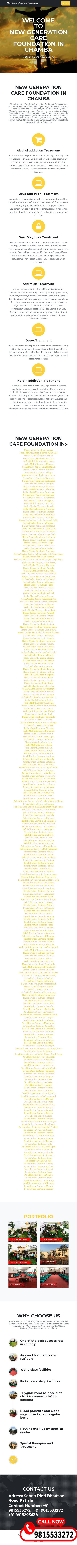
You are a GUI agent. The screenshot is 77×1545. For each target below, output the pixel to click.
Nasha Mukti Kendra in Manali (38, 989)
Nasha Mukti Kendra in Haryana (38, 953)
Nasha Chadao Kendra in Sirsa (38, 621)
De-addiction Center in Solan (38, 1158)
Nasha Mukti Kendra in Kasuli (38, 733)
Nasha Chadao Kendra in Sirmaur (38, 660)
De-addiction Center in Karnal (38, 1090)
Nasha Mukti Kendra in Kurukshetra (38, 705)
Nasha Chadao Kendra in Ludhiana (38, 537)
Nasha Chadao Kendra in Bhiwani (38, 571)
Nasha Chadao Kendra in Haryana (38, 565)
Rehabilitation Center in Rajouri (38, 922)
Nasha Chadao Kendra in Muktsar (38, 545)
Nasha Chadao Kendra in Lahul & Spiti (38, 652)
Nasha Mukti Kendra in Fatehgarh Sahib (39, 453)
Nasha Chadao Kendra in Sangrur (38, 556)
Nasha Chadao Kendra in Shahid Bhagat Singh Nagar (38, 559)
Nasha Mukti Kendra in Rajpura (38, 500)
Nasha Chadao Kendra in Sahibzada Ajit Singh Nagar (38, 554)
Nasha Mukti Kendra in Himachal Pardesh (39, 947)
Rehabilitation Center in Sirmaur (38, 908)
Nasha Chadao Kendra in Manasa (38, 540)
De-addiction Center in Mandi (39, 1149)
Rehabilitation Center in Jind (38, 837)
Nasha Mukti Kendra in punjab (38, 450)
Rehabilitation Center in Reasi (38, 925)
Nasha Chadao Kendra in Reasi (38, 677)
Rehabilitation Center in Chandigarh (38, 877)
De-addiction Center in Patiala (38, 1043)
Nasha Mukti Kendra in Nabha (38, 455)
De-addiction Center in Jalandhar (38, 1026)
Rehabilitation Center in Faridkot (38, 764)
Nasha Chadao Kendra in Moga (38, 542)
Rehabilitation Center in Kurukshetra (38, 846)
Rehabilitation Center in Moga (38, 790)
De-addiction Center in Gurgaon (38, 1076)
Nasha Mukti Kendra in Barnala (38, 503)
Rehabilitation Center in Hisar (38, 832)
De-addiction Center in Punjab (38, 1000)
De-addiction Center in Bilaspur (38, 1130)
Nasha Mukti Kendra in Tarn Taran (38, 475)
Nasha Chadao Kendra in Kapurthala (38, 534)
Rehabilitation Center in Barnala (38, 759)
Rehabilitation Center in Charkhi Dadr (38, 821)
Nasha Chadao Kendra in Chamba (38, 638)
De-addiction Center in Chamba (38, 1132)
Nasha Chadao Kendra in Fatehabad (38, 579)
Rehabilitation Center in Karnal (38, 843)
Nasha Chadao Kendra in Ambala (38, 568)
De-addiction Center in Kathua (38, 1166)
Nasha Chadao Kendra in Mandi (38, 655)
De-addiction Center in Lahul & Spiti (39, 1146)
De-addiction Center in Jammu (38, 1163)
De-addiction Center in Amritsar (38, 1003)
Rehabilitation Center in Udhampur (38, 936)
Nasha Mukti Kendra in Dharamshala (38, 984)
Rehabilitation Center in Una (38, 913)
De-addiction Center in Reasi (38, 1172)
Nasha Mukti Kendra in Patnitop (38, 998)
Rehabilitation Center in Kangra (38, 891)
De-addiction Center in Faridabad (38, 1071)
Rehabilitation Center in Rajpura (38, 941)
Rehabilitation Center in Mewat (38, 851)
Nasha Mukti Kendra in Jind (38, 714)
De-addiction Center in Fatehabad (38, 1073)
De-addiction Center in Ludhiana (38, 1031)
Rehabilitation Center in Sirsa (38, 868)
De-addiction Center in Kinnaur (38, 1141)
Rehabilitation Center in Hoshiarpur (38, 776)
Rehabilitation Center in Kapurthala (39, 781)
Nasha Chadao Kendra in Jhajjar (38, 587)
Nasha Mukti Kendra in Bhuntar (38, 728)
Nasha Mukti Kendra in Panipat (38, 961)
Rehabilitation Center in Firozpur (38, 770)
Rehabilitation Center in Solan (38, 910)
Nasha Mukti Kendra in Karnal (38, 708)
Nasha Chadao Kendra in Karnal (38, 596)
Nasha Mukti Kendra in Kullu (38, 750)
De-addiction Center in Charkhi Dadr (38, 1068)
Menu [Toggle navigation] (66, 3)
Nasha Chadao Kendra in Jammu (38, 669)
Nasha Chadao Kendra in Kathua (38, 672)
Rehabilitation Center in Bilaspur (38, 882)
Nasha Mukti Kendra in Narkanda (38, 731)
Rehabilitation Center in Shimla (38, 905)
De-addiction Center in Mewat (38, 1099)
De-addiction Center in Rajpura (38, 1189)
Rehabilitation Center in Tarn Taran (38, 809)
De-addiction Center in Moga (38, 1037)
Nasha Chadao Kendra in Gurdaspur (38, 526)
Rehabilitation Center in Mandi (38, 902)
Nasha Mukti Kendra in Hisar (38, 958)
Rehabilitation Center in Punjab (38, 753)
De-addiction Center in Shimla (38, 1152)
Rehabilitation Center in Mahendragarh (38, 849)
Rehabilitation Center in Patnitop (38, 933)
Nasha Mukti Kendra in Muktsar (38, 469)
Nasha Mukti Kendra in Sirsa (38, 719)
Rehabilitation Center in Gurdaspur (38, 773)
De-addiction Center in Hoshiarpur (38, 1023)
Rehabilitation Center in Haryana (38, 812)
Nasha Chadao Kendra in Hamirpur (38, 641)
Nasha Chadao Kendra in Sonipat (38, 624)
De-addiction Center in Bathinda (38, 1009)
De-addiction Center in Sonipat (38, 1118)
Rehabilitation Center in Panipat (38, 860)
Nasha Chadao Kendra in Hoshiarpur (39, 528)
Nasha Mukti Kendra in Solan (38, 745)
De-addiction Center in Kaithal (38, 1087)
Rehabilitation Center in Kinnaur (38, 894)
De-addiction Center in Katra (38, 1177)
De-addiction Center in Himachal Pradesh (38, 1127)
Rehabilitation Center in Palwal (38, 854)
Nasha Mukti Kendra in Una (38, 742)
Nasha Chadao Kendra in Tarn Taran (38, 562)
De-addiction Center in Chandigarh (38, 1124)
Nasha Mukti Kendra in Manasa (38, 464)
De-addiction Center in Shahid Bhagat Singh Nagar (39, 1054)
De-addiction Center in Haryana (38, 1059)
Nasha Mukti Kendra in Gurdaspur (38, 492)
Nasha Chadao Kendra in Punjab (38, 506)
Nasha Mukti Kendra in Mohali (38, 978)
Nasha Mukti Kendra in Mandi (38, 986)
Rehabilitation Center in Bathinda (38, 762)
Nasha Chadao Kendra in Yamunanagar (38, 627)
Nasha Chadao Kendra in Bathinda (38, 514)
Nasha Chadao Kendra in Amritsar (38, 509)
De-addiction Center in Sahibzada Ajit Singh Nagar (38, 1048)
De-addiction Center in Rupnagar (38, 1045)
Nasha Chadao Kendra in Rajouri (39, 674)
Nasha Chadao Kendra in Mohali (38, 691)
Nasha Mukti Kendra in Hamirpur (38, 736)
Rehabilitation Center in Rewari (39, 863)
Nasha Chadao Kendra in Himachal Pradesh (38, 632)
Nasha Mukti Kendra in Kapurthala (38, 467)
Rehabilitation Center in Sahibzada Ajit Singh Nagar (38, 801)
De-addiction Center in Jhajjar (38, 1082)
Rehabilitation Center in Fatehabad (38, 826)
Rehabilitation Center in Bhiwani (38, 818)
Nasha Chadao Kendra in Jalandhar (38, 531)
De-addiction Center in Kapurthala (38, 1028)
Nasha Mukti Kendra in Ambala (38, 703)
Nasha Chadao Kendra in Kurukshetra (38, 599)
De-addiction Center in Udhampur (39, 1183)
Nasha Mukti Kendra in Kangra (38, 739)
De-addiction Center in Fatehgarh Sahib (38, 1014)
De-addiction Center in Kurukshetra (38, 1093)
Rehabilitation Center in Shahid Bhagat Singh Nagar (38, 807)
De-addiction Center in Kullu (38, 1144)
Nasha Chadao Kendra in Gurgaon (38, 582)
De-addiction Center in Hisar (38, 1079)
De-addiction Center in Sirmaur (38, 1155)
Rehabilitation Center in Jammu (38, 916)
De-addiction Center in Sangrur (38, 1051)
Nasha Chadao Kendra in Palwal (39, 607)
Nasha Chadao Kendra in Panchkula (38, 610)
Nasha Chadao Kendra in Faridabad (38, 576)
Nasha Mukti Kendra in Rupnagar (38, 461)
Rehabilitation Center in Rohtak (38, 866)
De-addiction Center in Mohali (38, 1186)
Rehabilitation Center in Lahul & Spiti (38, 899)
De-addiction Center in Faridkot (38, 1012)
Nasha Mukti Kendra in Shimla (38, 981)
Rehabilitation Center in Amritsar (39, 756)
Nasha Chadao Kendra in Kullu (38, 649)
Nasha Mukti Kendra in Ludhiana (38, 497)
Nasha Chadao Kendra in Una (38, 666)
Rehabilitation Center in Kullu (38, 896)
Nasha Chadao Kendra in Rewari (38, 615)
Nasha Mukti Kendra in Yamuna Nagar (38, 722)
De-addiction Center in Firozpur (38, 1017)
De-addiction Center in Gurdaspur (38, 1020)
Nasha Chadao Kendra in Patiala (38, 548)
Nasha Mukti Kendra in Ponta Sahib (38, 967)
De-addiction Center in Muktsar (38, 1040)
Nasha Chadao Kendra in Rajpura (38, 694)
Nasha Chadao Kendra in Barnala (38, 512)
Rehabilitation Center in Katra (38, 930)
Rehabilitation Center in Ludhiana (38, 784)
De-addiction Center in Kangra (38, 1138)
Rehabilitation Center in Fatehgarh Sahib (38, 767)
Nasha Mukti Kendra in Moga (38, 472)
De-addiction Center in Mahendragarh (38, 1096)
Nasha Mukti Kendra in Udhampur (38, 995)
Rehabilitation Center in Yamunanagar (38, 874)
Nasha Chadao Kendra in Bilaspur (38, 635)
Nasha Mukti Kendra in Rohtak (38, 725)
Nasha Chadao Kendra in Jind (38, 590)
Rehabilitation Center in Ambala (38, 815)
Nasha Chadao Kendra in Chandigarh (38, 630)
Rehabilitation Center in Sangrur (38, 804)
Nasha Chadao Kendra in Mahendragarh (38, 601)
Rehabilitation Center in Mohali (39, 939)
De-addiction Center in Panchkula (38, 1104)
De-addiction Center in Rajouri (38, 1169)
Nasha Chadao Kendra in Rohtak (38, 618)
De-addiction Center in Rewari (38, 1110)
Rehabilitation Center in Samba (38, 927)
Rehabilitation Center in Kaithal (38, 840)
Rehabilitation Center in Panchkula (38, 857)
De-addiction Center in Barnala (38, 1006)
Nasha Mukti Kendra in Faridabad (38, 711)
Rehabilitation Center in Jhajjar (38, 835)
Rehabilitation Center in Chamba (38, 885)
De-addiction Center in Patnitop (39, 1180)
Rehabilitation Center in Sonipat (38, 871)
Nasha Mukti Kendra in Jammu (38, 950)
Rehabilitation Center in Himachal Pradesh (38, 880)
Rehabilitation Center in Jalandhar (38, 778)
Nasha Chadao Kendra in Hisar (38, 585)
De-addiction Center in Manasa (38, 1034)
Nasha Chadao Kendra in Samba (38, 680)
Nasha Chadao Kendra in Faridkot (38, 517)
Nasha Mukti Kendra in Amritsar (38, 495)
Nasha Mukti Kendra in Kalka (38, 700)
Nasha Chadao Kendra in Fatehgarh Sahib (38, 520)
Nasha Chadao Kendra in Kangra (38, 644)
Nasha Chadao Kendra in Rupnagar (38, 551)
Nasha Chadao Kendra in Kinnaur (38, 646)
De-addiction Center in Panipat (38, 1107)
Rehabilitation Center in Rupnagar (38, 798)
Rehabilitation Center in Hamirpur (38, 888)
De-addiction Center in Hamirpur (38, 1135)
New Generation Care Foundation (22, 3)
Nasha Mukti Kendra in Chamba (39, 955)
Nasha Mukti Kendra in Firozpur (38, 486)
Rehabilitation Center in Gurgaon (38, 829)
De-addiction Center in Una (38, 1161)
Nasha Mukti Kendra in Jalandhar (38, 489)
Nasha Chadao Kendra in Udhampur (38, 689)
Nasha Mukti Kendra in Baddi (39, 748)
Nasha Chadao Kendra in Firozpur (38, 523)
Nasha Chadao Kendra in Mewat (39, 604)
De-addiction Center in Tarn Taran (38, 1057)
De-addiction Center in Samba (38, 1175)
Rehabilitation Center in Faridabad (38, 823)
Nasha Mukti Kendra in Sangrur (39, 483)
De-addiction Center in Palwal (38, 1102)
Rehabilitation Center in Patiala (39, 795)
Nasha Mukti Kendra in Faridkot (38, 458)
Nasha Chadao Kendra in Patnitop (38, 686)
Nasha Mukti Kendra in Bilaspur (38, 969)
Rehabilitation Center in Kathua (38, 919)
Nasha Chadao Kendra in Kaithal (38, 593)
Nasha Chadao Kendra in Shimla (38, 658)
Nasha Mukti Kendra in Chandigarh (38, 975)
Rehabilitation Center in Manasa (38, 787)
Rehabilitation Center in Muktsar (38, 792)
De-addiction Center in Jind (38, 1085)
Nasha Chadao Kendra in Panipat (38, 613)
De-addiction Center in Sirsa (38, 1116)
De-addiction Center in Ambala (38, 1062)
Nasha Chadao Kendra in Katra (38, 683)
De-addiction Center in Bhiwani (38, 1065)
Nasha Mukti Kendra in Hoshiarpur (38, 481)
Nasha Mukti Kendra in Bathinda (38, 478)
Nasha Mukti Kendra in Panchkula (38, 717)
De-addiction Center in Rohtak (38, 1113)
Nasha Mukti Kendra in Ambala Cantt (38, 697)
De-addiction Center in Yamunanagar (38, 1121)
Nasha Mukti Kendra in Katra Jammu (38, 992)
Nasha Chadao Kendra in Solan (38, 663)
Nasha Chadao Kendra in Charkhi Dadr (39, 573)
